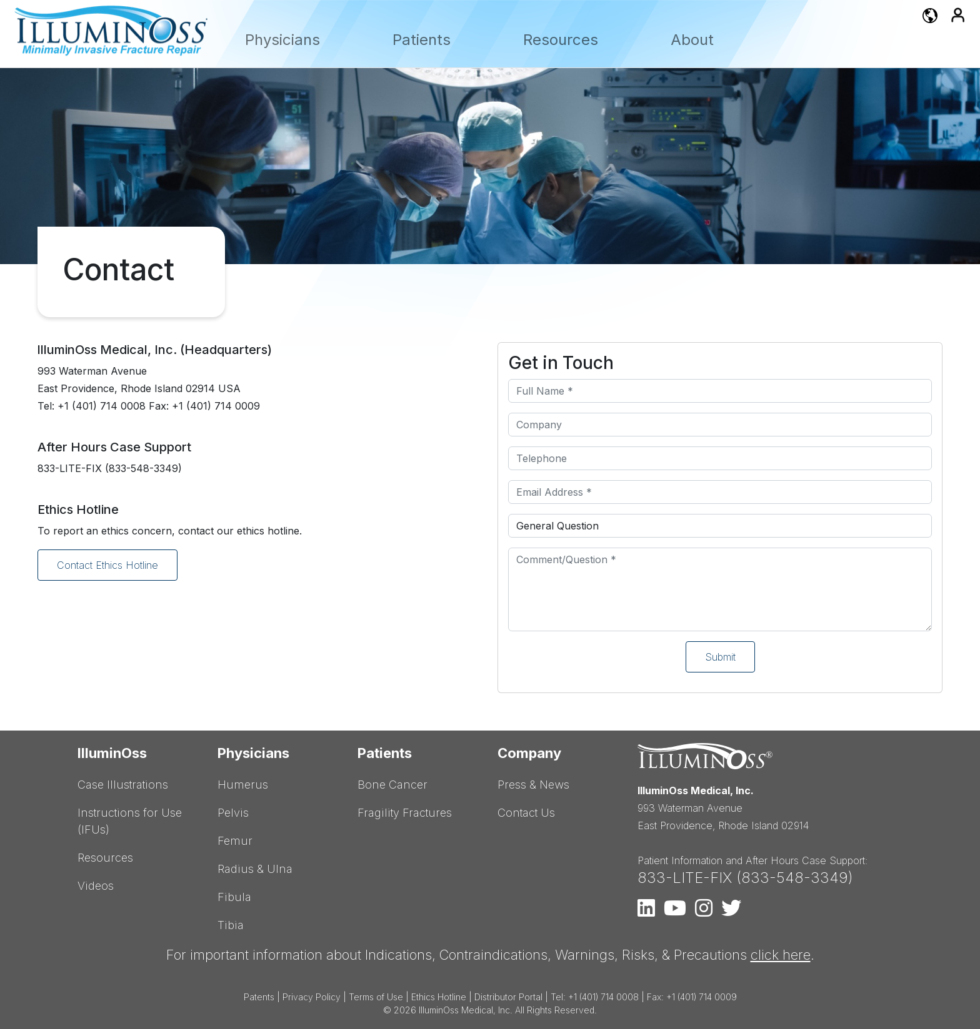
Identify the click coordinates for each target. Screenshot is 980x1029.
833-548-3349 (794, 878)
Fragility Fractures (405, 812)
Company (529, 753)
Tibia (231, 925)
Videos (96, 885)
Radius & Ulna (255, 868)
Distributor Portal (508, 997)
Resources (560, 40)
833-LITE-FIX (685, 878)
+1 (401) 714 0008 (603, 997)
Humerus (243, 784)
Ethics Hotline (438, 997)
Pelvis (233, 812)
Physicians (282, 40)
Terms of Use (376, 997)
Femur (235, 840)
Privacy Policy (311, 997)
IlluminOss (112, 753)
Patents (259, 997)
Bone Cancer (393, 784)
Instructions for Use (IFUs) (130, 821)
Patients (421, 40)
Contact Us (526, 812)
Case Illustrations (123, 784)
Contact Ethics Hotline (107, 565)
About (692, 40)
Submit (720, 657)
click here (781, 955)
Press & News (533, 784)
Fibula (234, 896)
